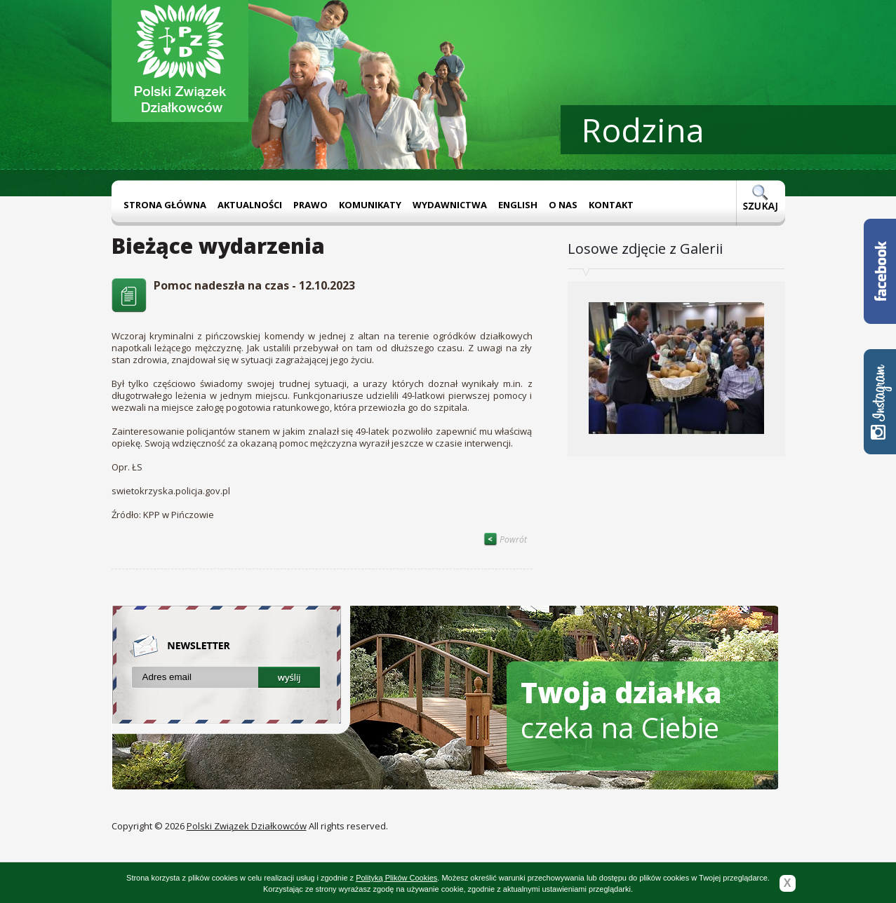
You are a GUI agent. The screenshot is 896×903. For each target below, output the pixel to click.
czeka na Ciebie (621, 710)
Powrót (505, 539)
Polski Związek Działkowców (247, 826)
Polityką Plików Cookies (396, 878)
